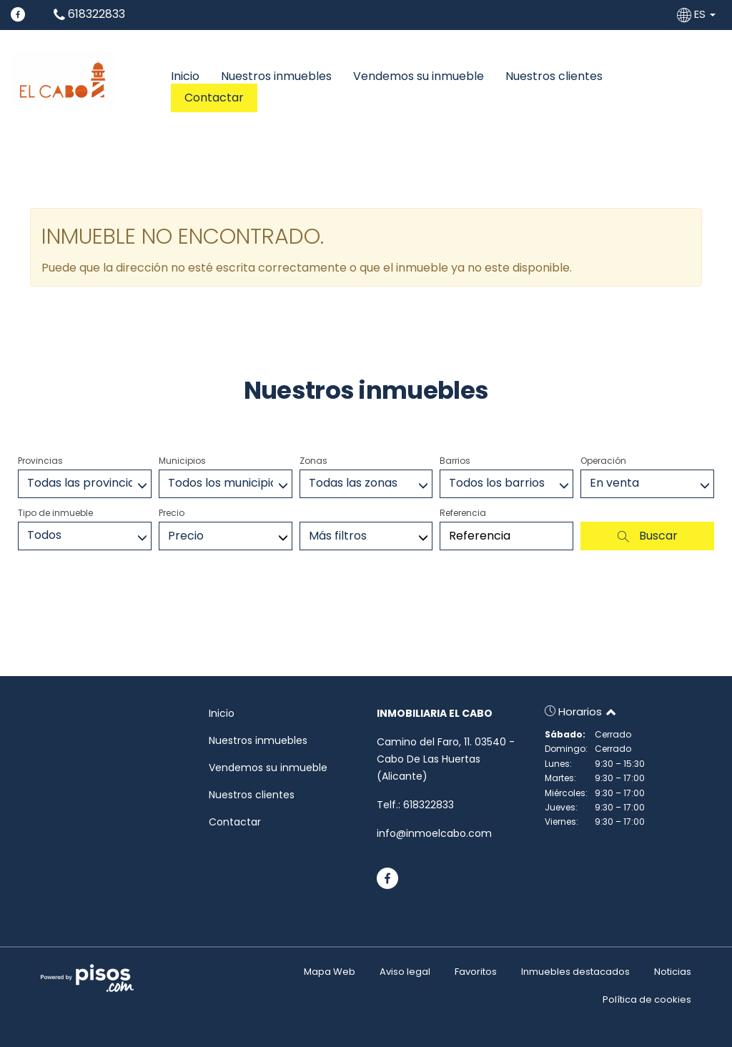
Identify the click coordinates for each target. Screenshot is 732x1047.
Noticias (672, 971)
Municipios (182, 461)
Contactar (214, 97)
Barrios (455, 461)
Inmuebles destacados (575, 971)
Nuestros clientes (554, 76)
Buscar (648, 535)
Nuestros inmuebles (276, 76)
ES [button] (697, 13)
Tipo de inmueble (55, 513)
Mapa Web (329, 971)
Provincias (40, 461)
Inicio (185, 76)
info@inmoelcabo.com (434, 833)
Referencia (463, 513)
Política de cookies (647, 999)
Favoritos (476, 971)
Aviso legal (405, 971)
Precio (171, 513)
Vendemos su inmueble (418, 76)
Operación (603, 461)
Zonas (313, 461)
